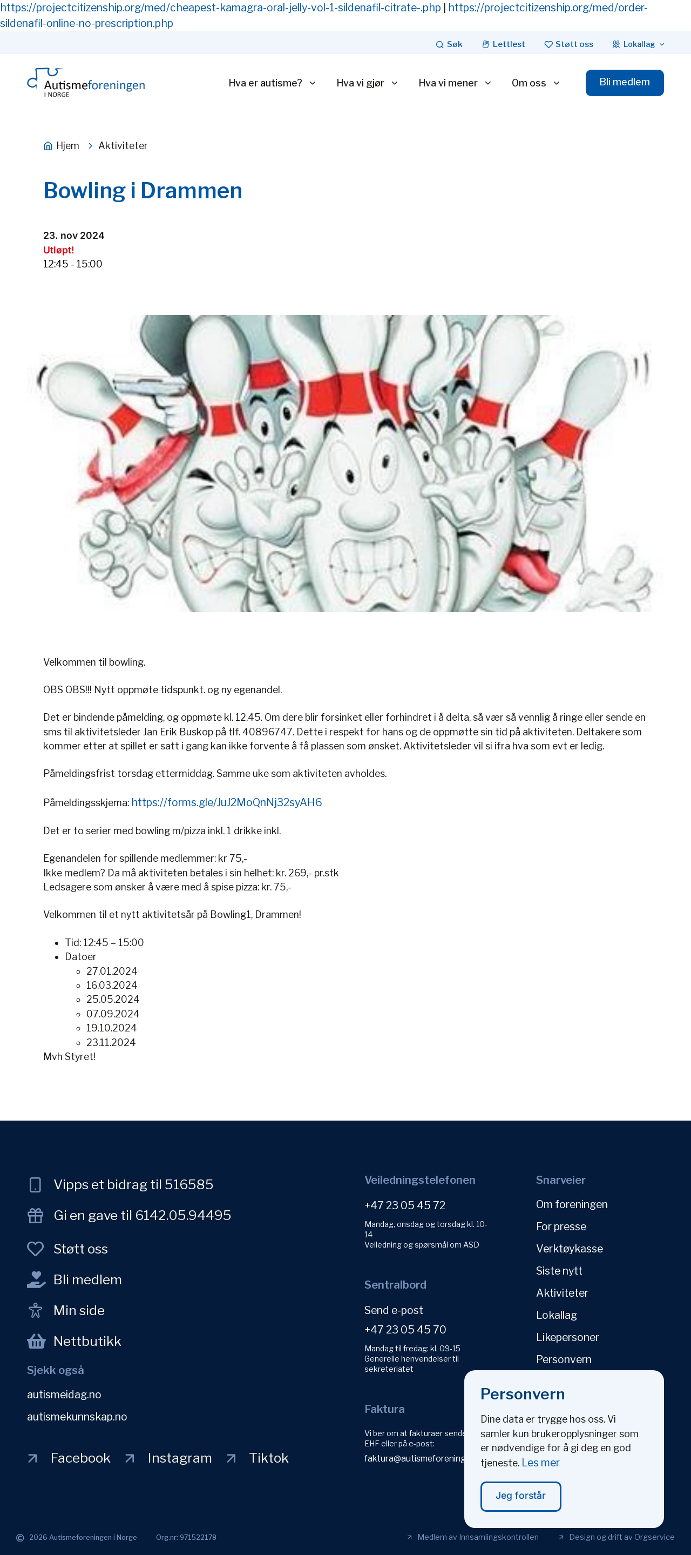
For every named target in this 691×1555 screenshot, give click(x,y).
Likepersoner (567, 1337)
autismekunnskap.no (77, 1416)
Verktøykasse (569, 1248)
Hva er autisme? (272, 83)
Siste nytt (559, 1270)
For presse (561, 1226)
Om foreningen (572, 1204)
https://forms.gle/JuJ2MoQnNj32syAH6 (226, 802)
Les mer (540, 1471)
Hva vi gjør (367, 83)
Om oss (536, 83)
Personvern (564, 1359)
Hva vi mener (455, 83)
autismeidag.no (64, 1394)
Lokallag (556, 1315)
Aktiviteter (562, 1292)
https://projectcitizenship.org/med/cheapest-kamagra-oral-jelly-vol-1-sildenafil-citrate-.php (220, 7)
